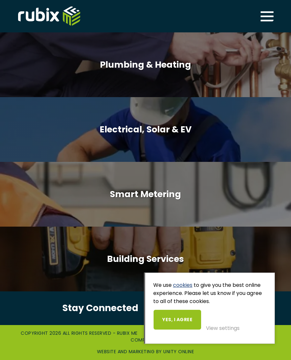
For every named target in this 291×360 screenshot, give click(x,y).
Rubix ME (49, 16)
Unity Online (178, 351)
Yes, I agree (177, 319)
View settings (223, 328)
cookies (182, 285)
